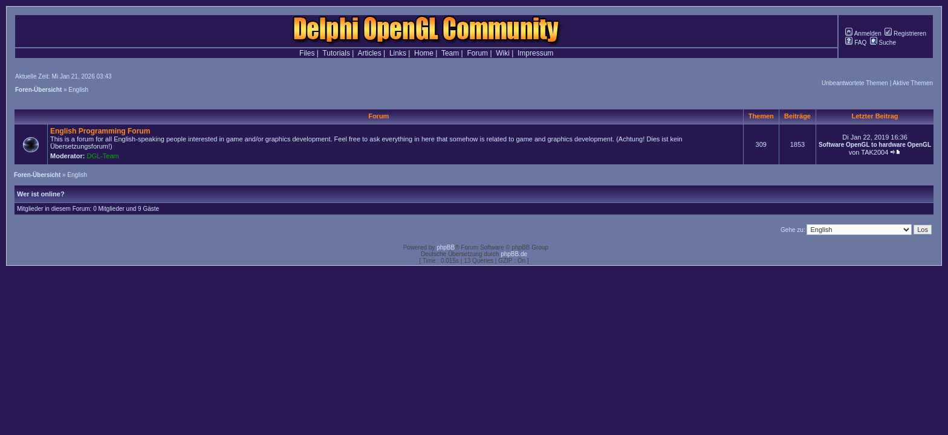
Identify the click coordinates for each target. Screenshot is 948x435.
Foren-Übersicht (38, 89)
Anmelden (863, 33)
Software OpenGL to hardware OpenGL (875, 144)
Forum (477, 53)
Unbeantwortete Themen (855, 83)
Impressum (535, 53)
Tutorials (336, 53)
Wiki (503, 53)
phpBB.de (514, 254)
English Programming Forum (100, 131)
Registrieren (905, 33)
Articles (369, 53)
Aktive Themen (912, 83)
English (78, 89)
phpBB (446, 247)
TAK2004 (874, 152)
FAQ (855, 42)
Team (450, 53)
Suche (883, 42)
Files (306, 53)
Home (423, 53)
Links (397, 53)
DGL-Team (103, 156)
